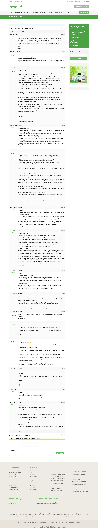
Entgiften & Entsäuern (77, 32)
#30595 (63, 368)
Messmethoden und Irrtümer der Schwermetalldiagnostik (79, 475)
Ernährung (32, 470)
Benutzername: (14, 442)
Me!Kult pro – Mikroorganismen (58, 476)
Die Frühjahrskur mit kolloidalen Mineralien (79, 482)
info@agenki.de (79, 1)
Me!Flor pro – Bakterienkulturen (58, 478)
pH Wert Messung (76, 34)
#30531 (63, 207)
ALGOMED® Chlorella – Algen (57, 492)
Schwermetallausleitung (14, 491)
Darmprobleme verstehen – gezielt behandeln (80, 492)
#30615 (63, 402)
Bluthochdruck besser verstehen (79, 488)
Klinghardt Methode (13, 489)
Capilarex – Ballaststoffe (56, 490)
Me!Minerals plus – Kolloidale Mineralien (57, 481)
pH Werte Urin (75, 28)
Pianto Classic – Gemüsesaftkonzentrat (56, 487)
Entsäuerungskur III (13, 478)
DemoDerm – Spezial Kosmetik (58, 474)
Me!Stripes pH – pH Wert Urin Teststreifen (57, 484)
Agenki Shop (75, 45)
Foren (71, 16)
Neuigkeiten (75, 42)
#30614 (63, 389)
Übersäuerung (33, 476)
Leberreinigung (75, 37)
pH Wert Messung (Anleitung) (15, 472)
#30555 (62, 230)
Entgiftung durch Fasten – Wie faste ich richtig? (80, 485)
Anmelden (60, 453)
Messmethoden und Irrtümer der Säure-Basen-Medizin (79, 478)
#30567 (62, 311)
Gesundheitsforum (64, 16)
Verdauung (32, 474)
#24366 (62, 34)
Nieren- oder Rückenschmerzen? (79, 489)
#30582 (63, 322)
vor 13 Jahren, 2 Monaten (44, 25)
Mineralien (32, 487)
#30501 (63, 68)
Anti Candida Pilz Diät (13, 487)
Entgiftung (32, 478)
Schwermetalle (33, 482)
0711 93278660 (70, 1)
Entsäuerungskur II (13, 476)
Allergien (32, 480)
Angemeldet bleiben (15, 449)
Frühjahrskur (11, 480)
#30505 (62, 150)
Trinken (32, 472)
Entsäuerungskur (12, 474)
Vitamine (32, 485)
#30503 (63, 125)
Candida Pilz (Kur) (13, 485)
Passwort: (13, 445)
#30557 (62, 293)
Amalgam (32, 483)
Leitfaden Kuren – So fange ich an (16, 470)
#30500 (62, 52)
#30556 (62, 270)
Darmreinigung (75, 36)
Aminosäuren (33, 489)
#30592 (63, 338)
